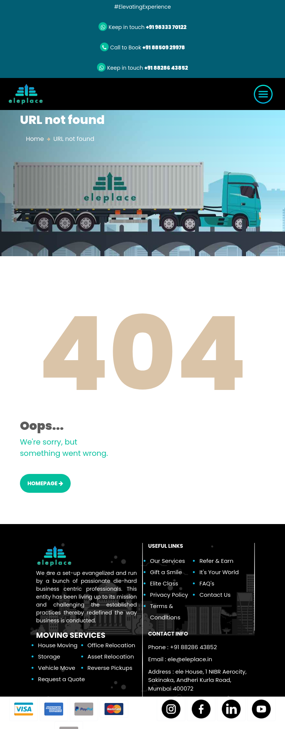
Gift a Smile (166, 572)
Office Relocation (111, 645)
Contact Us (214, 595)
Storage (49, 656)
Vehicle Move (56, 668)
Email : (180, 659)
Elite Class (164, 583)
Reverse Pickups (110, 668)
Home (35, 138)
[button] (23, 709)
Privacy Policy (169, 595)
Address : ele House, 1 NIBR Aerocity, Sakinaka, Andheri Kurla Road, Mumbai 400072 (197, 680)
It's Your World (219, 572)
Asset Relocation (111, 656)
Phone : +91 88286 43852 (182, 647)
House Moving (57, 645)
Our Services (167, 561)
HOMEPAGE (45, 483)
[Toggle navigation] (263, 94)
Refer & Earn (216, 561)
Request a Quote (61, 679)
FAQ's (206, 583)
